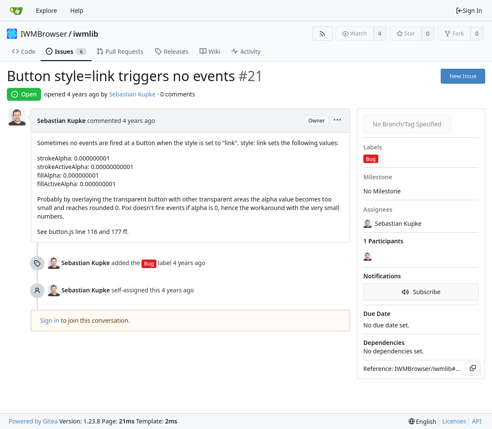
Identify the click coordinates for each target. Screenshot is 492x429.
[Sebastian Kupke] (368, 256)
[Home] (16, 10)
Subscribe (421, 292)
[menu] (337, 121)
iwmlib (85, 33)
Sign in (49, 320)
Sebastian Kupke (132, 94)
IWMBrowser (44, 33)
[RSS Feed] (322, 33)
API (476, 421)
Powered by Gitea (33, 421)
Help (76, 10)
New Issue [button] (463, 76)
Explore (46, 10)
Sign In (469, 10)
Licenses (454, 421)
